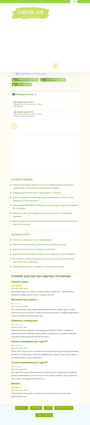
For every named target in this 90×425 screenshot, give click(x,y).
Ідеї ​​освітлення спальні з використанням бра (34, 249)
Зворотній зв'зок (64, 408)
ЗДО (48, 408)
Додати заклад (45, 415)
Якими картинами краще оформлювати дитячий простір (39, 244)
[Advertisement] (50, 37)
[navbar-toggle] (55, 66)
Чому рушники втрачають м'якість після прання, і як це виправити (44, 254)
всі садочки (24, 84)
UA (72, 1)
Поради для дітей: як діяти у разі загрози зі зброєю (37, 193)
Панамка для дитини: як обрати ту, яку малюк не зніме (38, 266)
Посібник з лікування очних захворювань (32, 240)
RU (76, 1)
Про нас (22, 408)
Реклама (36, 408)
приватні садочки (27, 80)
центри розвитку (55, 80)
